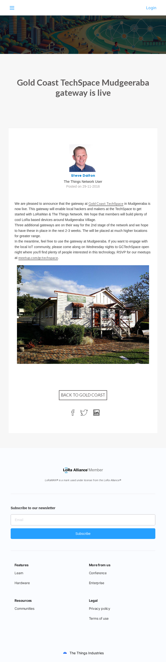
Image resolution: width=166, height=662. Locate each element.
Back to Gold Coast (83, 394)
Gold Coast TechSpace (105, 203)
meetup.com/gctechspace (38, 258)
